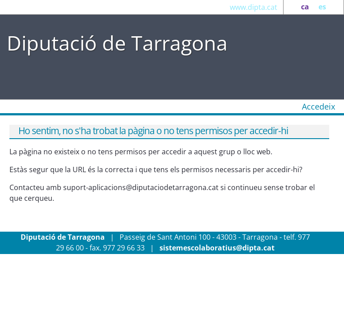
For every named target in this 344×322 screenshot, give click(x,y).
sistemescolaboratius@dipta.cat (217, 248)
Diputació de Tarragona (117, 42)
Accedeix (318, 106)
